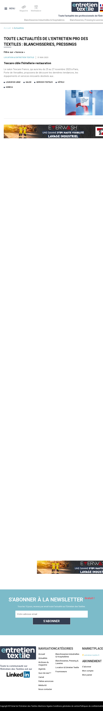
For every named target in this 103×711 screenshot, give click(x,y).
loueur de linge (13, 82)
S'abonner (86, 667)
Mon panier (87, 675)
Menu (10, 8)
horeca (9, 87)
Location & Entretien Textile (67, 667)
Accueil (7, 28)
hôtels (61, 82)
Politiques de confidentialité (91, 706)
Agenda (41, 669)
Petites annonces (45, 681)
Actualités (19, 28)
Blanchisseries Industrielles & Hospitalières (44, 20)
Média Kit (42, 685)
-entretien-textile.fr (90, 655)
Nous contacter (45, 689)
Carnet (41, 677)
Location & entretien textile (19, 57)
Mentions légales (45, 706)
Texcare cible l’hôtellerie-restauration (27, 63)
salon (28, 82)
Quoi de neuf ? (44, 673)
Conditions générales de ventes (66, 706)
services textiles (44, 82)
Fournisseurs (61, 671)
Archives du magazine (43, 663)
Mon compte (87, 671)
